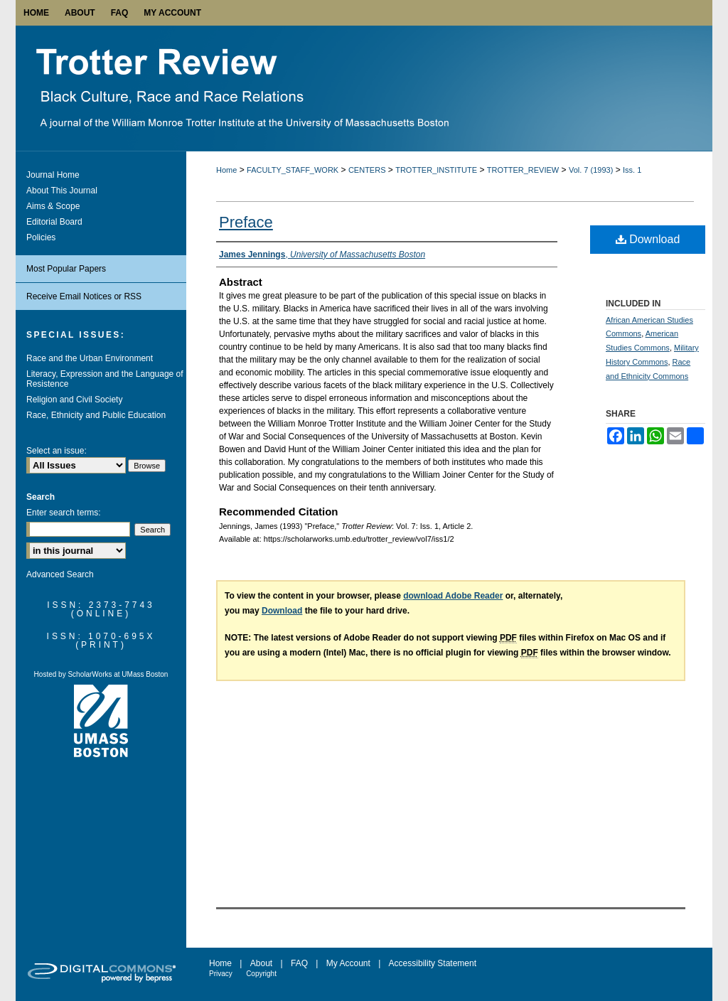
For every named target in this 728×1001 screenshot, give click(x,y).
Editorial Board (54, 222)
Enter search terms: (63, 513)
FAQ (299, 963)
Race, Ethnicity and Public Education (96, 415)
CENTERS (367, 170)
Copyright (261, 974)
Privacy (220, 974)
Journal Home (53, 175)
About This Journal (61, 191)
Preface (246, 222)
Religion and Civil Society (74, 400)
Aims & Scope (53, 206)
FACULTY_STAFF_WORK (292, 170)
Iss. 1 (632, 170)
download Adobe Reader (453, 596)
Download (648, 239)
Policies (40, 237)
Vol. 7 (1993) (591, 170)
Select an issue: (56, 451)
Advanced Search (60, 574)
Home (226, 170)
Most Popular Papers (66, 269)
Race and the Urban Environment (89, 358)
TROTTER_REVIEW (523, 170)
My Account (348, 963)
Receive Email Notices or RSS (83, 296)
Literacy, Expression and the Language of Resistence (104, 379)
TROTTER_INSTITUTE (436, 170)
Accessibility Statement (432, 963)
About (261, 963)
